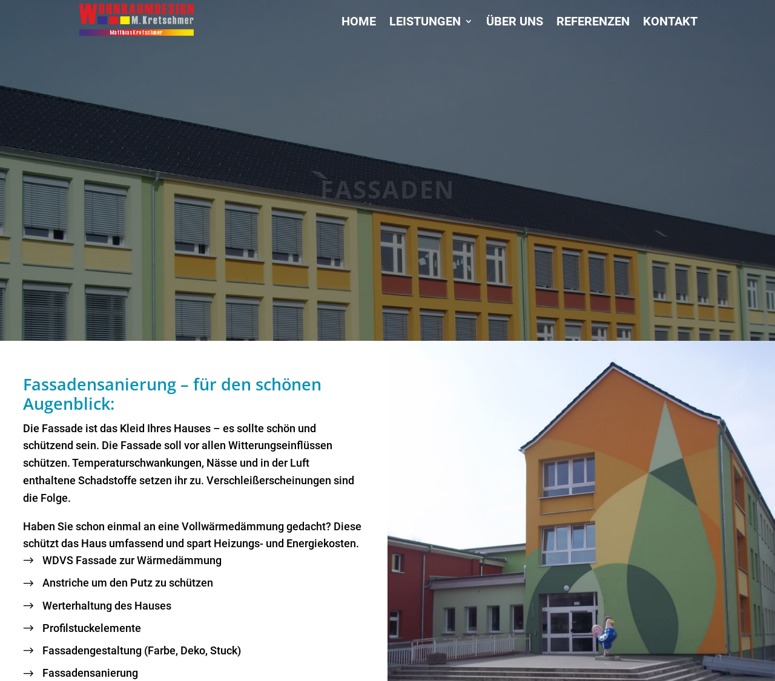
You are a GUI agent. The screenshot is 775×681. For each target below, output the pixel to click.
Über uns (514, 22)
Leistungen (425, 22)
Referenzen (593, 22)
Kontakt (670, 22)
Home (358, 22)
